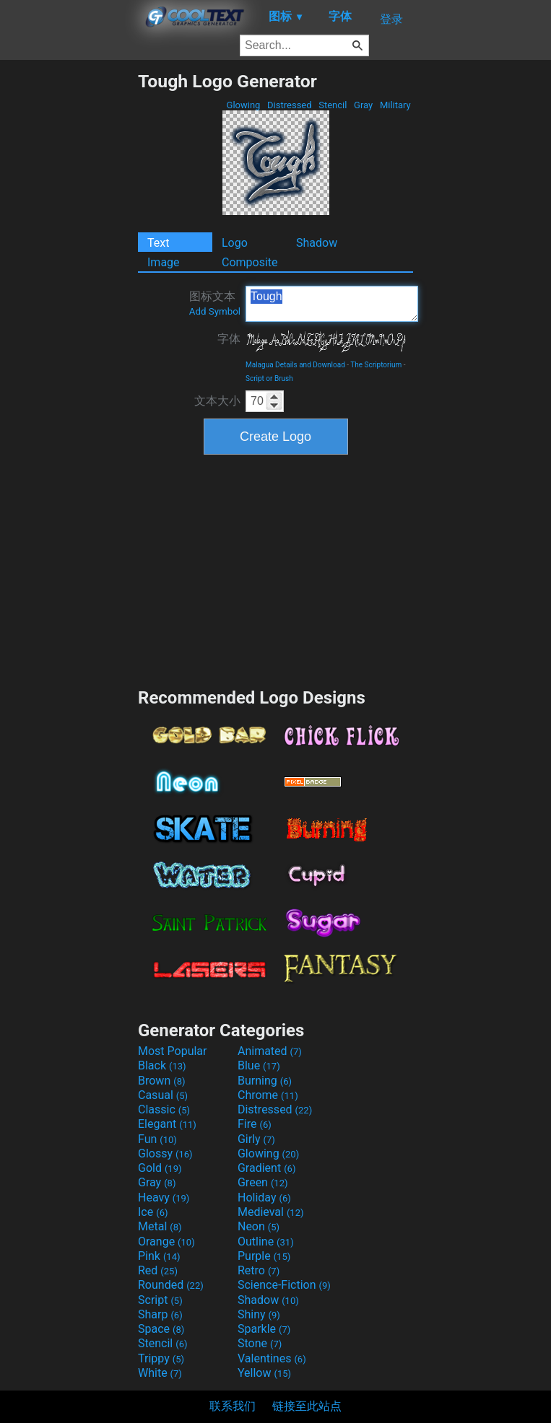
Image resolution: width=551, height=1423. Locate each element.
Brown (161, 1080)
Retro (258, 1270)
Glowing (243, 105)
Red (158, 1270)
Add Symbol (214, 311)
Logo (235, 243)
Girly (256, 1139)
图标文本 (214, 303)
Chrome (268, 1095)
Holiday (264, 1197)
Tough (332, 304)
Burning (265, 1080)
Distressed (289, 105)
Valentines (272, 1358)
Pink (159, 1256)
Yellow (264, 1373)
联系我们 (232, 1406)
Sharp (160, 1314)
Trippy (161, 1358)
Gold (160, 1168)
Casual (163, 1095)
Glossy (165, 1153)
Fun (157, 1139)
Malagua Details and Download (295, 365)
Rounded (171, 1285)
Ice (153, 1212)
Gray (364, 105)
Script (160, 1300)
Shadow (316, 243)
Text (158, 243)
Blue (259, 1065)
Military (395, 105)
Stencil (333, 105)
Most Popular (172, 1051)
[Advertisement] (68, 287)
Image (163, 262)
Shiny (259, 1314)
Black (162, 1065)
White (160, 1373)
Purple (264, 1256)
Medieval (271, 1212)
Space (161, 1329)
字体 (228, 339)
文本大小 (217, 401)
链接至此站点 (307, 1406)
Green (263, 1182)
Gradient (266, 1168)
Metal (160, 1226)
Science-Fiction (284, 1285)
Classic (164, 1109)
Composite (250, 262)
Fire (255, 1124)
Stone (260, 1343)
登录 (391, 19)
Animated (270, 1051)
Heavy (163, 1197)
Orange (166, 1241)
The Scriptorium (376, 365)
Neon (258, 1226)
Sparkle (264, 1329)
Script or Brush (269, 378)
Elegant (167, 1124)
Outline (266, 1241)
